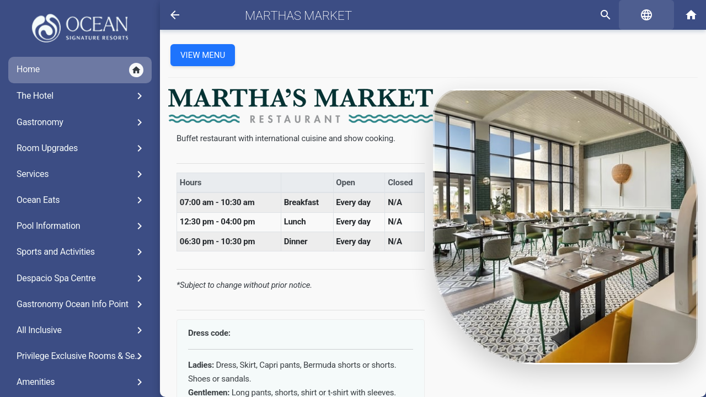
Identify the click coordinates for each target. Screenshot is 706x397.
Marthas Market (298, 15)
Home (80, 70)
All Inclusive (81, 330)
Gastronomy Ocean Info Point (81, 304)
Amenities (81, 382)
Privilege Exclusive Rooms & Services (84, 356)
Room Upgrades (81, 148)
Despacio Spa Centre (81, 278)
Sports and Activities (81, 252)
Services (81, 174)
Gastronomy (81, 122)
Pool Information (81, 226)
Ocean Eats (81, 200)
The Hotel (81, 96)
